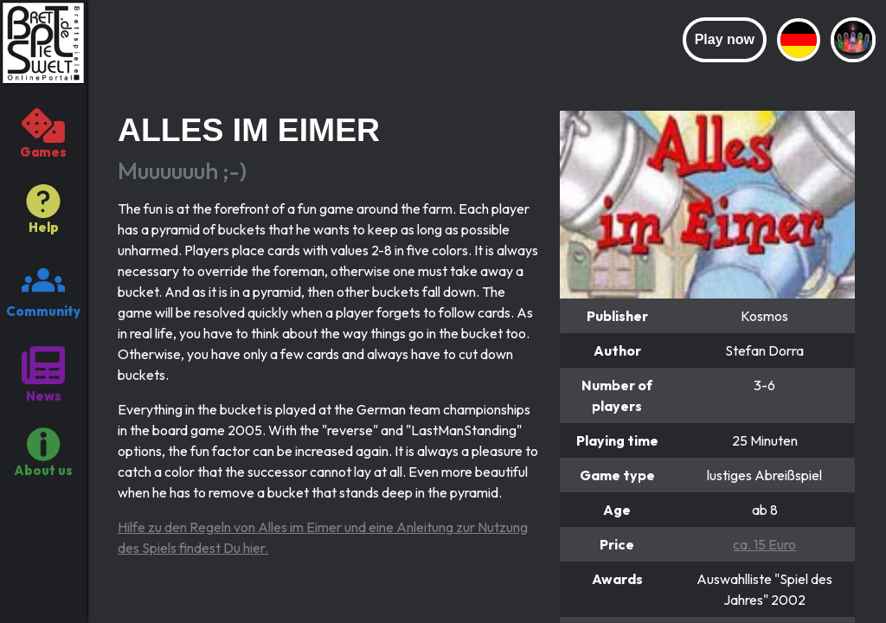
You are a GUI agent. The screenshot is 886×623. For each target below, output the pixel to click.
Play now (724, 39)
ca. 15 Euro (764, 544)
